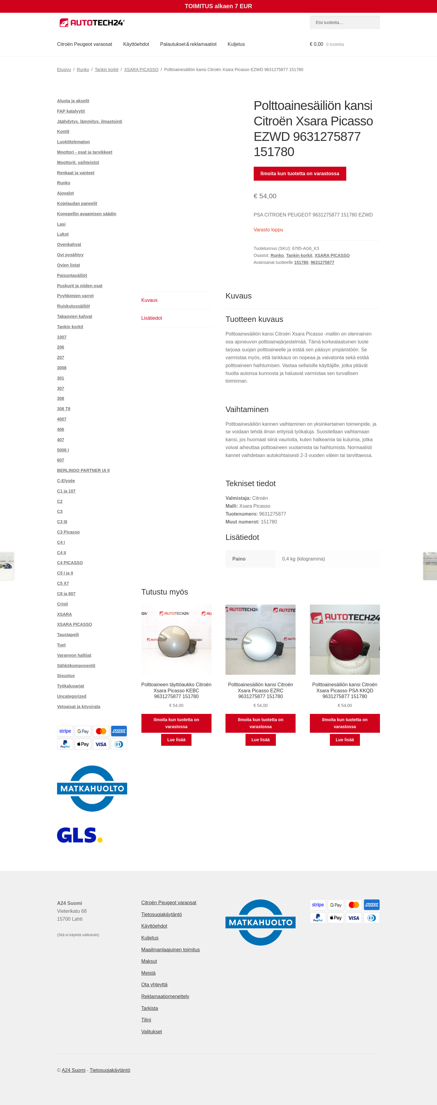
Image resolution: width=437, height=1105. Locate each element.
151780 (301, 262)
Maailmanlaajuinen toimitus (170, 949)
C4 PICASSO (70, 562)
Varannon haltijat (74, 655)
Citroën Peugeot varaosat (84, 44)
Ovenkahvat (69, 244)
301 (60, 378)
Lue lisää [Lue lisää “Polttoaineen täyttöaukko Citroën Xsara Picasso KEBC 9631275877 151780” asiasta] (176, 739)
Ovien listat (68, 265)
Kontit (63, 131)
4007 (61, 419)
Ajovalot (65, 193)
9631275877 (322, 262)
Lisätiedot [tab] (151, 318)
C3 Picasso (68, 532)
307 (60, 388)
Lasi (61, 224)
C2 (60, 501)
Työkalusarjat (70, 686)
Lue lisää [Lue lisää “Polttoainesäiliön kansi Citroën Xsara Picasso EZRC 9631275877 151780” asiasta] (261, 739)
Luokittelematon (73, 141)
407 (60, 439)
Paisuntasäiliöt (72, 275)
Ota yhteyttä (154, 984)
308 (60, 398)
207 (60, 357)
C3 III (62, 521)
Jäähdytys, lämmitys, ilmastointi (89, 121)
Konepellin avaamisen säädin (86, 213)
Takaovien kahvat (74, 316)
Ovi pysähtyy (70, 254)
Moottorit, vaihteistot (78, 162)
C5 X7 (63, 583)
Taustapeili (68, 634)
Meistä (148, 973)
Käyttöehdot (136, 44)
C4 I (61, 542)
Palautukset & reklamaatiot (188, 44)
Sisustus (66, 675)
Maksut (149, 961)
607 (60, 460)
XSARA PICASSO (141, 69)
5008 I (63, 450)
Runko (83, 69)
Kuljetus (236, 44)
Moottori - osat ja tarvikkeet (84, 152)
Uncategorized (71, 696)
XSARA (64, 614)
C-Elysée (66, 480)
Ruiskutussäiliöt (73, 306)
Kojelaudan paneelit (77, 203)
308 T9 (63, 408)
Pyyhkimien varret (75, 295)
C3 (60, 511)
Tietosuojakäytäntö (161, 914)
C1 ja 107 (66, 491)
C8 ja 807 (66, 593)
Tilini (146, 1019)
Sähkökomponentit (76, 665)
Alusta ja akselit (73, 100)
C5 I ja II (65, 573)
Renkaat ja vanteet (75, 172)
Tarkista (149, 1008)
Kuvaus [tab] (149, 300)
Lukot (63, 234)
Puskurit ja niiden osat (79, 285)
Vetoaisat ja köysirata (78, 706)
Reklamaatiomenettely (165, 996)
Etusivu (64, 69)
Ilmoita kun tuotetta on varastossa (299, 173)
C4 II (61, 552)
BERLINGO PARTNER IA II (83, 470)
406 (60, 429)
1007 (61, 337)
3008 (61, 367)
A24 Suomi (73, 1070)
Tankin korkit (106, 69)
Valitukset (151, 1031)
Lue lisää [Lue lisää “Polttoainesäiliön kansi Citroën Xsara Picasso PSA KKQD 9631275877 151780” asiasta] (345, 739)
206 (60, 347)
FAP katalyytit (71, 111)
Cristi (62, 604)
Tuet (61, 645)
